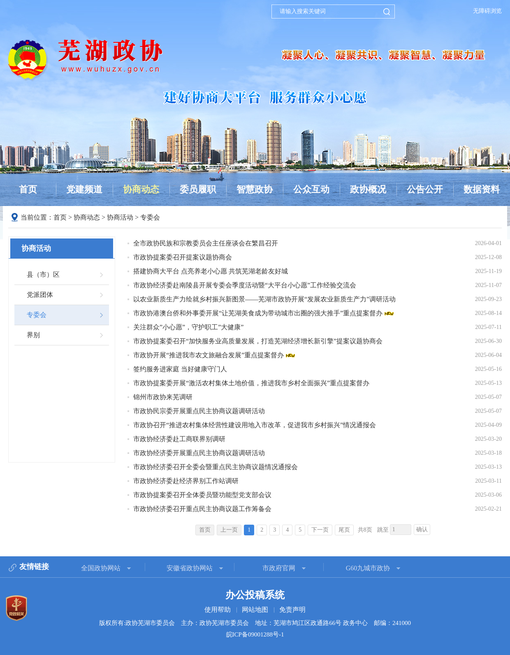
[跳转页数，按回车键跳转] (400, 529)
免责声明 (292, 609)
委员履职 (198, 189)
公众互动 (311, 189)
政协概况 (368, 189)
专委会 (150, 217)
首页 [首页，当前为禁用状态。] (205, 530)
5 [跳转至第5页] (300, 530)
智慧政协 (254, 189)
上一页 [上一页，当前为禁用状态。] (229, 530)
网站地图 (255, 609)
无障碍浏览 (487, 11)
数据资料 (482, 189)
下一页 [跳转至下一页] (320, 530)
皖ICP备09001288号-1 (255, 634)
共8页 (365, 530)
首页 (28, 189)
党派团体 (40, 294)
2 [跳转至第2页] (261, 530)
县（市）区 (43, 274)
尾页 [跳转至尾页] (344, 530)
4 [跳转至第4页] (287, 530)
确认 (422, 529)
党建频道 (84, 189)
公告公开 (425, 189)
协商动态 (141, 189)
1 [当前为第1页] (249, 530)
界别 (33, 334)
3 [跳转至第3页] (274, 530)
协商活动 (120, 217)
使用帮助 (217, 609)
